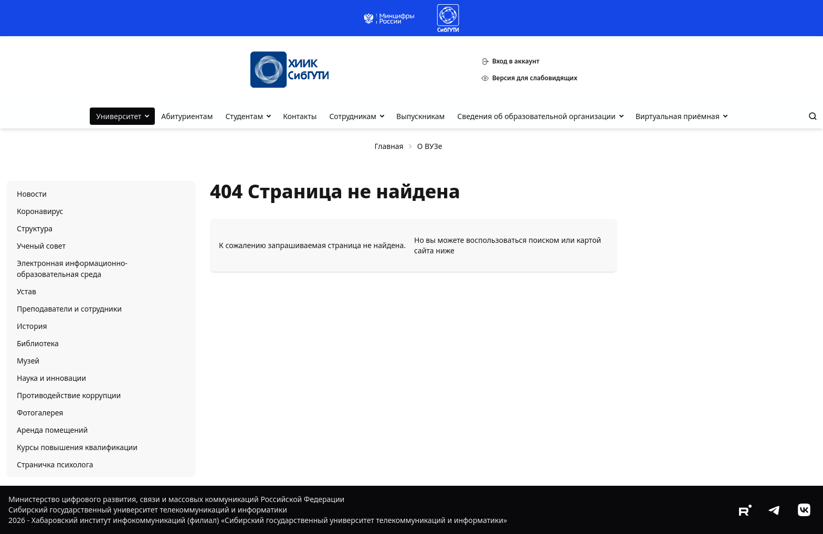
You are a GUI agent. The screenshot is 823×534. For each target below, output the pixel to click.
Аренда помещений (52, 430)
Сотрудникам (352, 116)
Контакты (299, 116)
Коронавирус (40, 211)
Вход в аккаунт (510, 61)
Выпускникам (420, 116)
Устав (26, 291)
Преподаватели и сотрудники (69, 309)
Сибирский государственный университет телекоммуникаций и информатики (147, 510)
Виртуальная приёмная (678, 116)
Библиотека (38, 343)
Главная (389, 146)
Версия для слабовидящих (529, 77)
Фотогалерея (40, 413)
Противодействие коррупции (69, 395)
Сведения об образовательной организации (536, 116)
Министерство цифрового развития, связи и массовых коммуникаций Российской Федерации (176, 499)
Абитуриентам (187, 116)
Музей (28, 361)
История (32, 326)
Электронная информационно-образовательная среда (72, 268)
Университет (118, 116)
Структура (34, 228)
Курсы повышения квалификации (77, 447)
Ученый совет (41, 246)
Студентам (244, 116)
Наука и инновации (51, 378)
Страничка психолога (55, 464)
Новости (32, 194)
